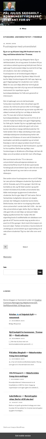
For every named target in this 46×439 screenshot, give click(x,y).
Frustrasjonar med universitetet (19, 46)
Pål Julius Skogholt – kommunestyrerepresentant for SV (22, 16)
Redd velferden (21, 335)
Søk (5, 267)
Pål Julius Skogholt (17, 352)
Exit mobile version (23, 436)
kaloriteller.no (15, 396)
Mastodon (7, 257)
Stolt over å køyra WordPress (13, 427)
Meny (23, 29)
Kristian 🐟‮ (14, 314)
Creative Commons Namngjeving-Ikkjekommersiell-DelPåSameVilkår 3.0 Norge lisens (22, 303)
